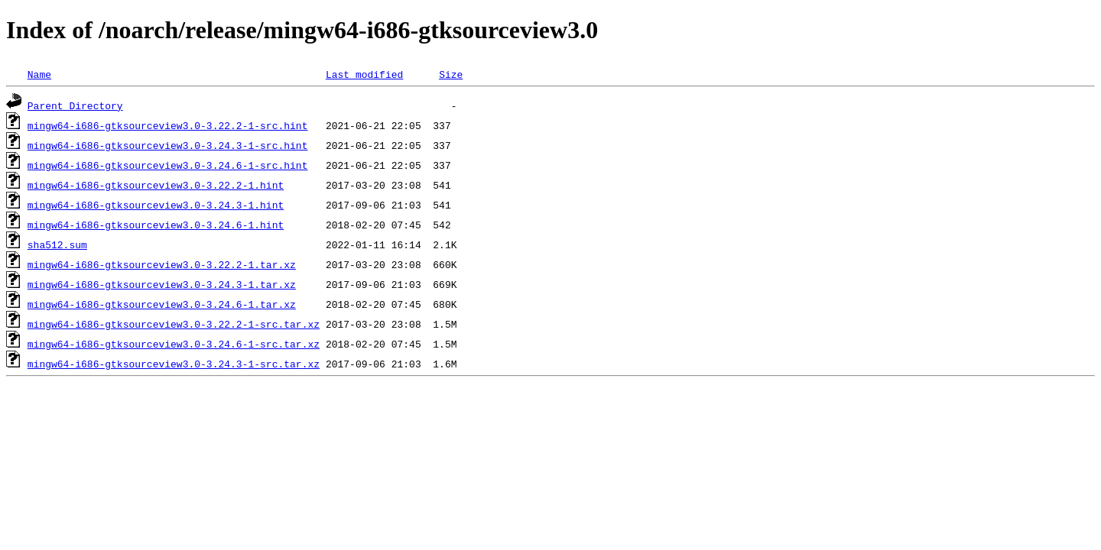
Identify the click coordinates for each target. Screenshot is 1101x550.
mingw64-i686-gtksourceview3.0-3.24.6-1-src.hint (168, 165)
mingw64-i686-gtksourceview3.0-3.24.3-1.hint (156, 205)
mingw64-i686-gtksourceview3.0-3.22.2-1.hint (156, 185)
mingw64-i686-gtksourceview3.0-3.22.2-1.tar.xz (162, 264)
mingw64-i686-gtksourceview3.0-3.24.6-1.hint (156, 224)
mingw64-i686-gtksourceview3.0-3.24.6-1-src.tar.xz (174, 344)
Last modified (364, 74)
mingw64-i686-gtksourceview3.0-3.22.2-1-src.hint (168, 125)
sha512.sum (57, 244)
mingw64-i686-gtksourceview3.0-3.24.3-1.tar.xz (162, 284)
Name (39, 74)
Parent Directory (75, 105)
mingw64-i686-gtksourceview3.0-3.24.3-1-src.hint (168, 145)
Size (451, 74)
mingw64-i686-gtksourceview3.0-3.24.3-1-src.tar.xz (174, 363)
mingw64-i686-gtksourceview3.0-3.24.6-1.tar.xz (162, 304)
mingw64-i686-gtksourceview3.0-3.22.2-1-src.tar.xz (174, 324)
